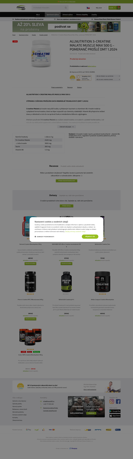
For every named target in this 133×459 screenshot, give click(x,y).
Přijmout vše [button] (90, 236)
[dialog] (66, 229)
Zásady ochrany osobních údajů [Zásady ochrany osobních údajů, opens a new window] (75, 231)
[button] (44, 236)
